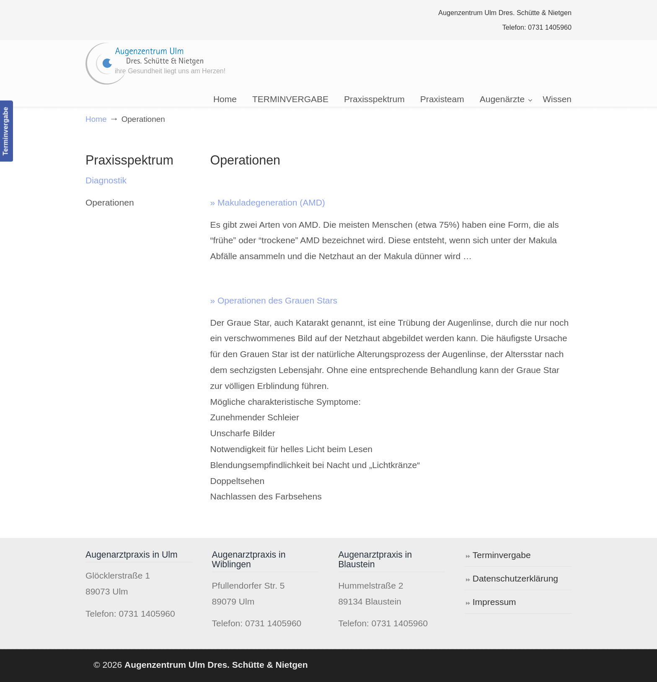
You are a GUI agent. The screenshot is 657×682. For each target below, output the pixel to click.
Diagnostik (106, 180)
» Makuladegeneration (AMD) (267, 202)
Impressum (494, 602)
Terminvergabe (502, 555)
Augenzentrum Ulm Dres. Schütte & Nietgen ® (144, 64)
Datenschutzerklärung (515, 578)
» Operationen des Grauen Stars (274, 300)
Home (95, 119)
